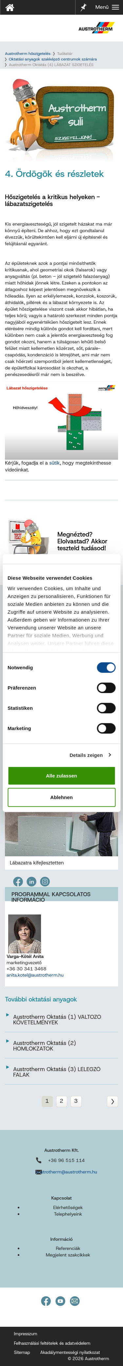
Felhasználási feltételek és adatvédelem (52, 1343)
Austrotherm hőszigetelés (28, 53)
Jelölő (83, 3)
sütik (54, 463)
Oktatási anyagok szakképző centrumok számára (53, 59)
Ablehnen (61, 797)
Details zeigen (86, 755)
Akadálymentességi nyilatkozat (70, 1352)
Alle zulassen (61, 775)
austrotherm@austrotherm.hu (66, 1172)
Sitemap (22, 1352)
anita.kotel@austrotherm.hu (35, 975)
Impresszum (25, 1334)
